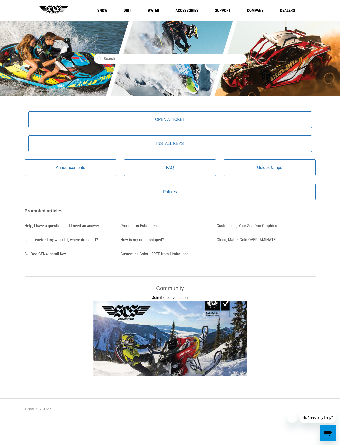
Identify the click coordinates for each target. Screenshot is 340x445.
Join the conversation (170, 297)
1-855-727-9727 (38, 409)
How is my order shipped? (142, 239)
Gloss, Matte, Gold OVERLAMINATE (246, 239)
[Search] (170, 59)
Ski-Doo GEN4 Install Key (45, 253)
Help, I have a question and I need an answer (62, 225)
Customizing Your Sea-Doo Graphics (247, 225)
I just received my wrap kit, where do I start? (61, 239)
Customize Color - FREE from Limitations (154, 253)
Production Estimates (138, 225)
